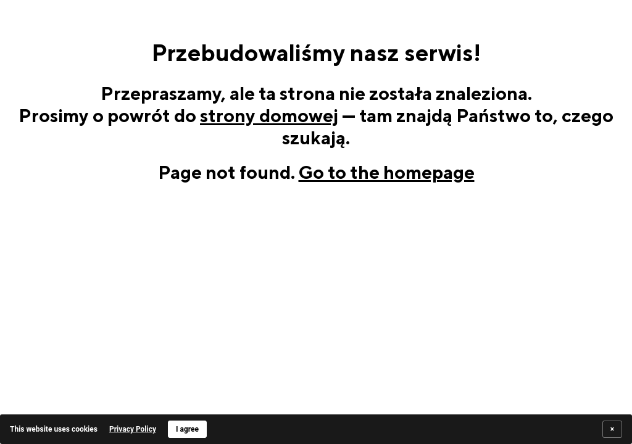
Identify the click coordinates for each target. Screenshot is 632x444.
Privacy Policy (132, 429)
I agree (187, 429)
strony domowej (269, 115)
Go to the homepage (387, 172)
